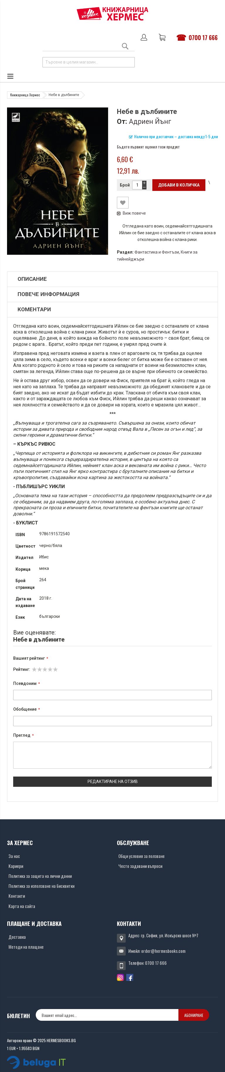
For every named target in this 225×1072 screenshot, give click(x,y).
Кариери (15, 866)
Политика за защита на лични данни (40, 876)
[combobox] (88, 62)
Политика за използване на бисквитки (41, 886)
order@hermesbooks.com (163, 951)
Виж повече (131, 213)
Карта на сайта (21, 906)
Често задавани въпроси (140, 866)
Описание (32, 279)
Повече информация (48, 294)
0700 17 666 (203, 37)
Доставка (17, 936)
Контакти (16, 896)
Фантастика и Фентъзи (156, 252)
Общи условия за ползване (141, 856)
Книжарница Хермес (25, 94)
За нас (14, 856)
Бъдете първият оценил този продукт (148, 146)
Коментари (34, 309)
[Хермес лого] (112, 13)
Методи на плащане (26, 946)
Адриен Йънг (150, 121)
